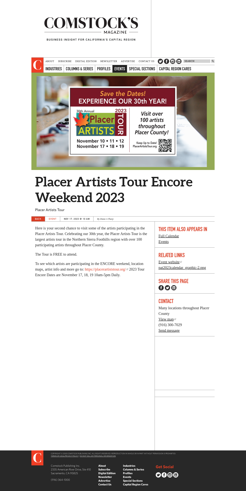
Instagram (172, 61)
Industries (53, 68)
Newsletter (108, 61)
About (49, 61)
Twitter (160, 61)
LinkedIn (179, 61)
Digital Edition (86, 61)
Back (38, 218)
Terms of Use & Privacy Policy (65, 456)
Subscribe (65, 61)
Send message (169, 330)
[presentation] (37, 65)
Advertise (128, 61)
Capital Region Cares (175, 68)
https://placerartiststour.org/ (105, 269)
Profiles (103, 68)
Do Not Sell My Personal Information (98, 456)
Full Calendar (169, 236)
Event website (169, 262)
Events (119, 68)
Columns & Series (79, 68)
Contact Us (146, 61)
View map (166, 319)
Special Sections (142, 68)
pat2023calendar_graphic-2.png (182, 268)
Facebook (166, 61)
